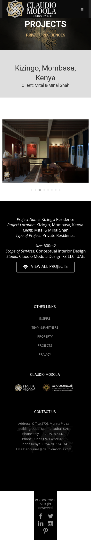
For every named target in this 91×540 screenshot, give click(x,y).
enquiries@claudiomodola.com (48, 449)
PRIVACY (45, 354)
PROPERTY (45, 336)
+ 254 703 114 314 (54, 444)
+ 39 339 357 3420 (52, 434)
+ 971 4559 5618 (54, 439)
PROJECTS (45, 345)
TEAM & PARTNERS (45, 327)
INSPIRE (44, 318)
